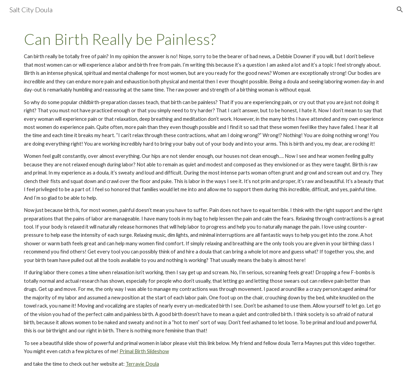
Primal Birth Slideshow (144, 351)
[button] (400, 9)
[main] (204, 199)
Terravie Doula (142, 364)
